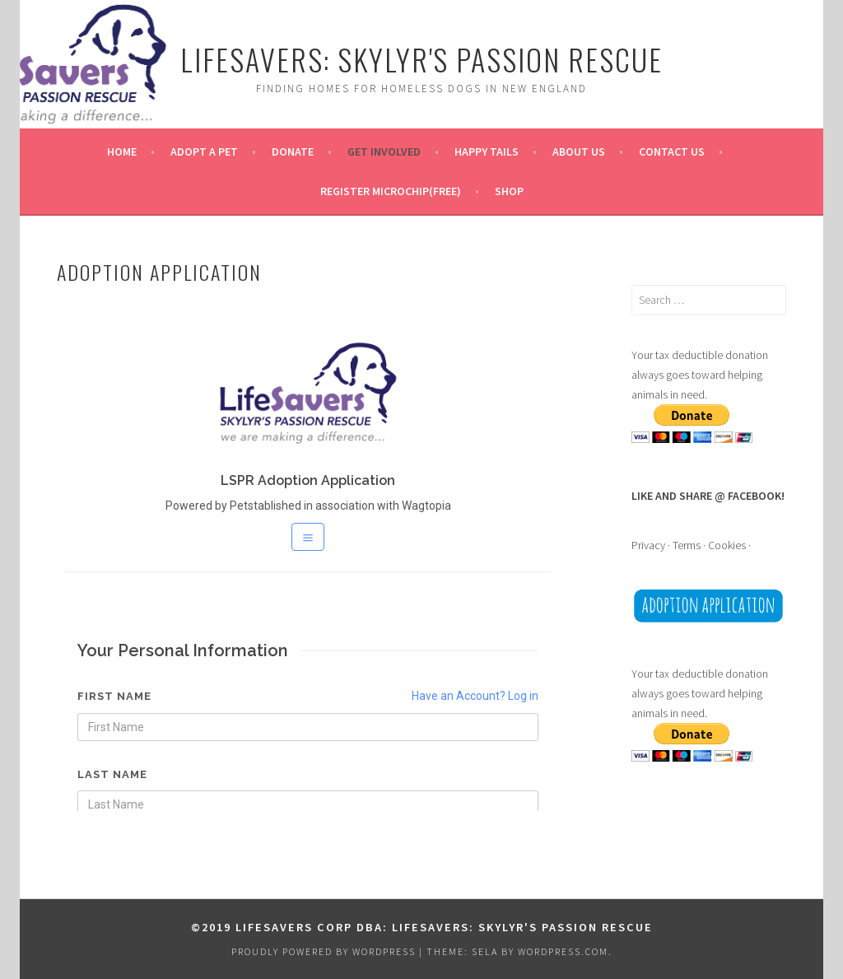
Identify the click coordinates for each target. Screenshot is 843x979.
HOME (122, 151)
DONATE (293, 151)
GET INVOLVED (384, 151)
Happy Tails (486, 151)
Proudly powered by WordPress (323, 951)
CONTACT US (672, 151)
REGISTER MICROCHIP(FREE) (390, 191)
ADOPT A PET (204, 151)
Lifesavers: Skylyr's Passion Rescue (421, 59)
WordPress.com (563, 951)
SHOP (509, 191)
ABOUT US (578, 151)
